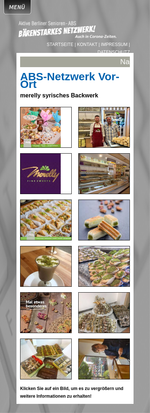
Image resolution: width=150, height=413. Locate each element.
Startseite (61, 44)
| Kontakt (86, 44)
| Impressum (112, 44)
